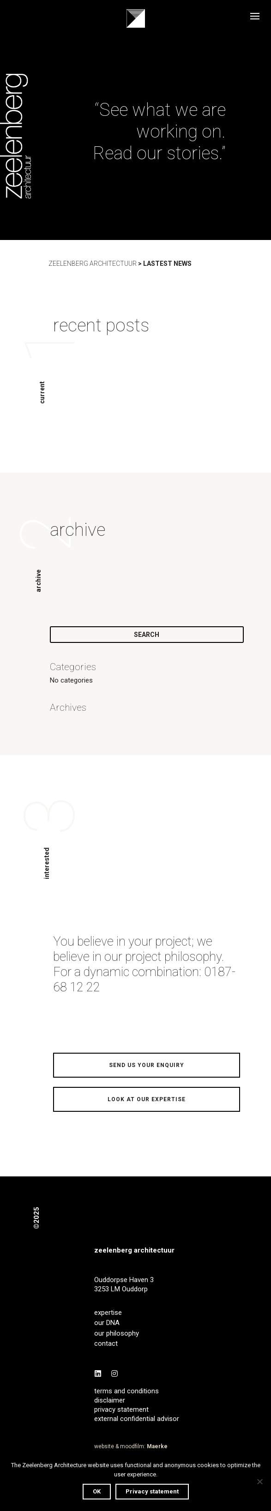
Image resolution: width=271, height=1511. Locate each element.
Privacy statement (152, 1491)
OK (97, 1491)
